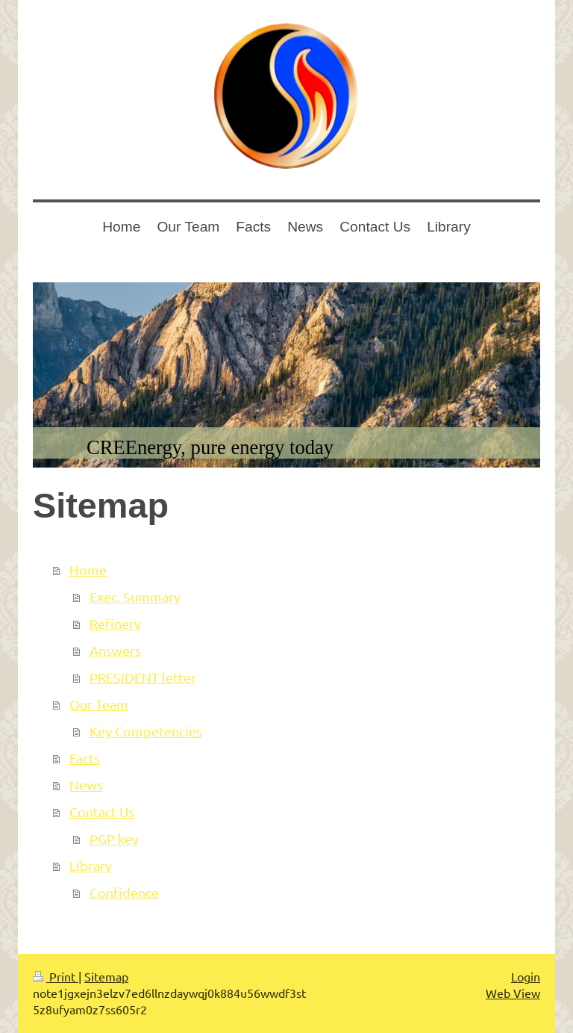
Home (88, 569)
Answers (115, 650)
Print (55, 976)
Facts (84, 758)
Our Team (98, 704)
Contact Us (101, 811)
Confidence (124, 892)
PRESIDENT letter (143, 677)
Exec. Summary (135, 596)
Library (90, 865)
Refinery (115, 623)
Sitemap (106, 976)
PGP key (114, 838)
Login (525, 976)
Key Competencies (146, 731)
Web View (513, 992)
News (86, 784)
